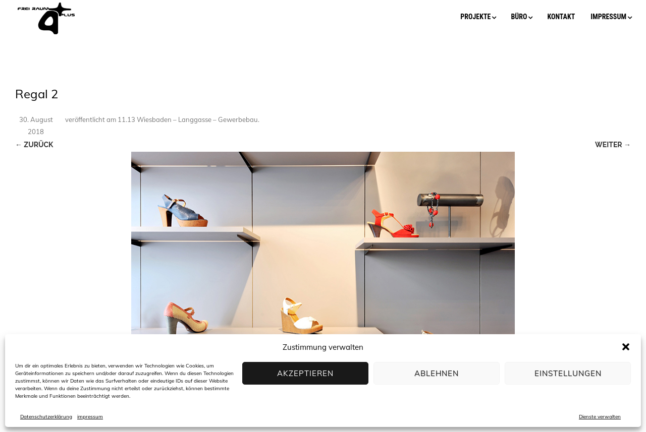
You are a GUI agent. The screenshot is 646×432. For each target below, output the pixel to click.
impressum (90, 416)
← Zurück (34, 145)
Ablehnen (436, 373)
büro (519, 17)
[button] (626, 347)
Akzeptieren (305, 373)
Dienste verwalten (600, 416)
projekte (475, 17)
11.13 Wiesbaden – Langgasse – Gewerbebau (188, 119)
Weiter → (613, 145)
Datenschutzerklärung (46, 416)
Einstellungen (568, 373)
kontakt (561, 17)
